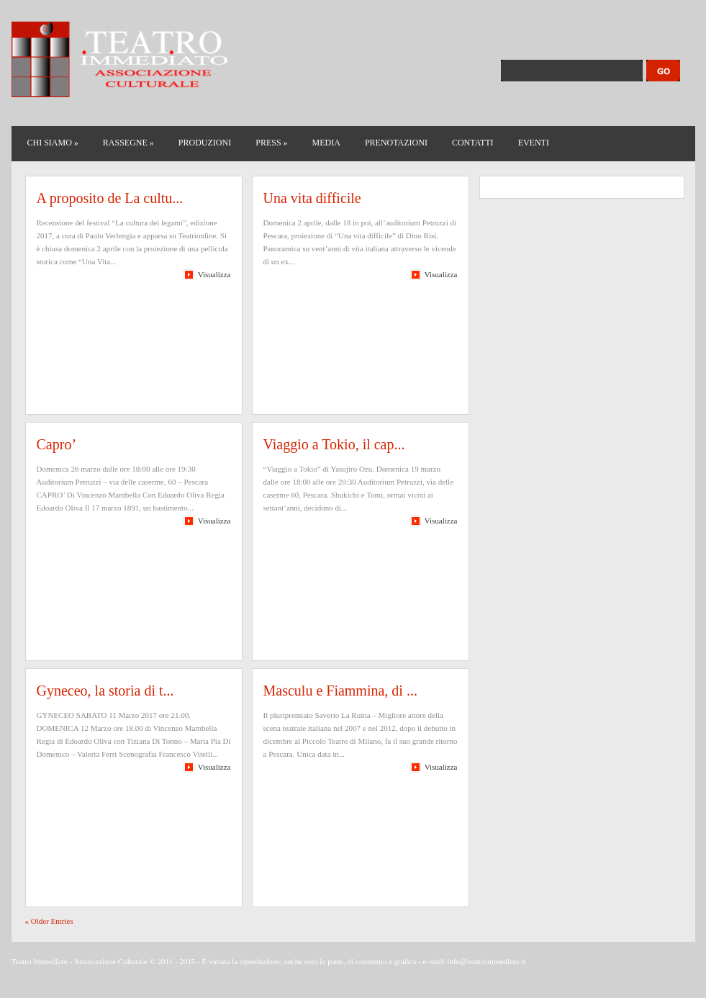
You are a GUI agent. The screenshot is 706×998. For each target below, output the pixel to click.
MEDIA (326, 143)
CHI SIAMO (52, 143)
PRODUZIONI (204, 143)
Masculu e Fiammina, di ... (340, 690)
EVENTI (533, 143)
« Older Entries (49, 921)
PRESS (271, 143)
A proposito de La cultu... (110, 198)
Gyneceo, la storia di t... (105, 690)
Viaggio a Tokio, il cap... (334, 444)
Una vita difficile (312, 198)
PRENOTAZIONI (396, 143)
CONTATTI (473, 143)
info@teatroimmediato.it (486, 961)
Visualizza (214, 274)
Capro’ (57, 444)
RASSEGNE (128, 143)
